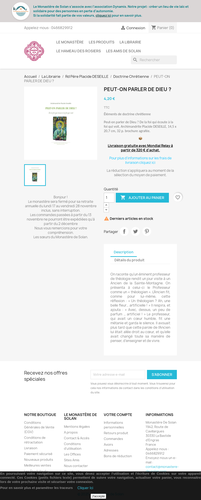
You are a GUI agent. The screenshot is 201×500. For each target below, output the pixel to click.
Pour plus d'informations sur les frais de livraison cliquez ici (140, 160)
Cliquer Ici (85, 488)
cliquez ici (103, 15)
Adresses (111, 450)
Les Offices (72, 454)
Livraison (30, 448)
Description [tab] (123, 252)
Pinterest (146, 231)
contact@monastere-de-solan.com (162, 469)
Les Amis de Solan (123, 51)
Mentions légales (77, 426)
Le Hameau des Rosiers (78, 51)
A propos (71, 432)
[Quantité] (109, 198)
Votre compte (118, 414)
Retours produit (116, 433)
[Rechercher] (154, 59)
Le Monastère (70, 42)
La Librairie (130, 42)
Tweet (135, 231)
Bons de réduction (118, 456)
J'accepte (98, 496)
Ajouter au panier (142, 198)
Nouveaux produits (38, 459)
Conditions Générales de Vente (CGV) (39, 427)
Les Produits (101, 42)
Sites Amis (71, 460)
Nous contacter (76, 466)
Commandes (113, 439)
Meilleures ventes (37, 465)
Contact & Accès (76, 438)
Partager (124, 231)
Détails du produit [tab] (129, 260)
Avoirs (108, 444)
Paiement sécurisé (38, 454)
